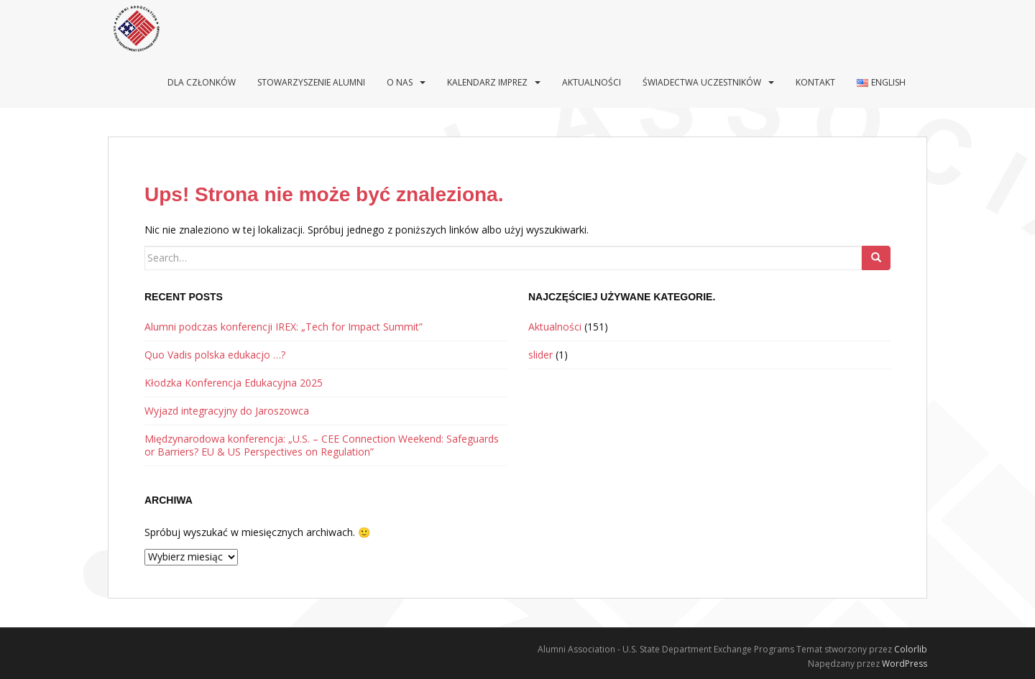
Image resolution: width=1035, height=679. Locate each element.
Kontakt (815, 82)
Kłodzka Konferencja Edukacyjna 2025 (233, 382)
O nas (400, 82)
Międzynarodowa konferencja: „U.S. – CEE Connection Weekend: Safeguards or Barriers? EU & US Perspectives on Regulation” (321, 445)
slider (540, 354)
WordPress (904, 663)
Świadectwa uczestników (702, 82)
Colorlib (910, 649)
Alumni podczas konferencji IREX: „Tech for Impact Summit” (283, 326)
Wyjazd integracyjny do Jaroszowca (226, 410)
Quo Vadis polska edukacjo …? (214, 354)
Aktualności (591, 82)
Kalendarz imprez (487, 82)
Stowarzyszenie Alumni (311, 82)
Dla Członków (201, 82)
